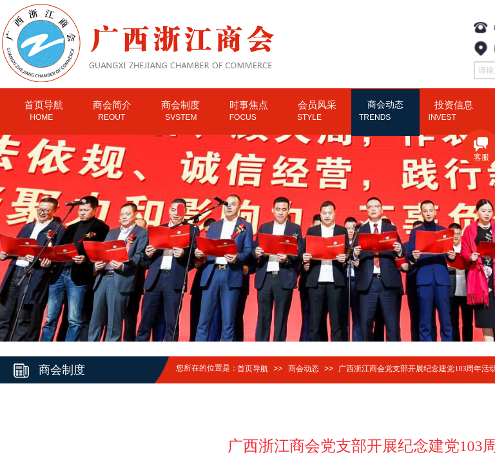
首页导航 (252, 368)
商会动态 (303, 368)
